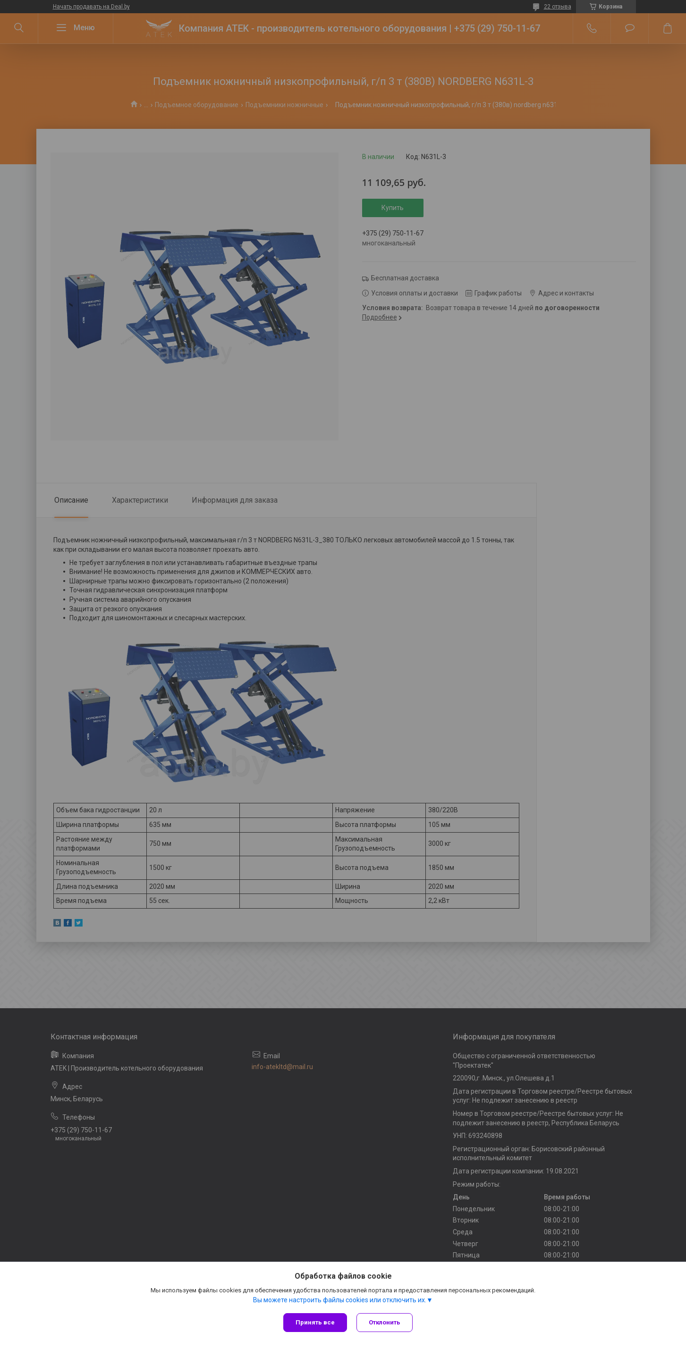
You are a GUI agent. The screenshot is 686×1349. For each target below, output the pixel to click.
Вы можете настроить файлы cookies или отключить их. (339, 1300)
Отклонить (384, 1322)
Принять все (315, 1322)
